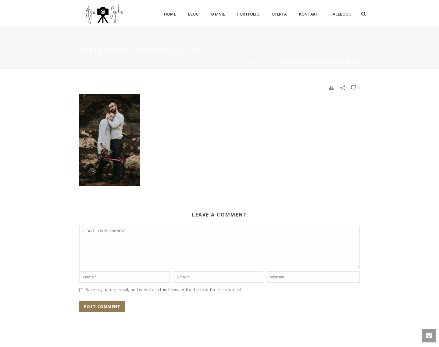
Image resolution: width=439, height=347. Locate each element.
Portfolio (248, 14)
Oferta (279, 14)
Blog (193, 14)
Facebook (340, 14)
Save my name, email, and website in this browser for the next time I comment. (164, 297)
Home (170, 14)
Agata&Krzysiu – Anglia (254, 62)
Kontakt (308, 14)
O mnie (218, 14)
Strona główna (209, 62)
